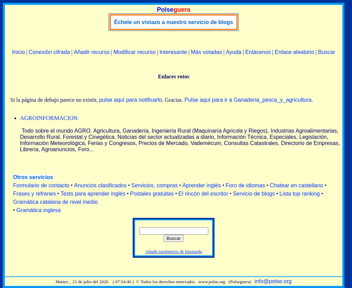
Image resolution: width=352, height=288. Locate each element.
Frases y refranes (34, 194)
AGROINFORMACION (49, 118)
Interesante (173, 52)
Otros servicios (33, 177)
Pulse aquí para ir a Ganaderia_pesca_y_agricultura (247, 100)
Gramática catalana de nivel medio (55, 202)
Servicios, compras (154, 185)
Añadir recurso (92, 52)
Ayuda (233, 52)
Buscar (326, 52)
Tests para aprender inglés (92, 194)
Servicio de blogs (254, 194)
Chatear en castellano (296, 185)
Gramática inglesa (38, 210)
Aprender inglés (202, 185)
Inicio (18, 52)
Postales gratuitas (152, 194)
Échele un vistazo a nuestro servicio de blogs (173, 22)
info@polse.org (273, 281)
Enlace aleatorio (294, 52)
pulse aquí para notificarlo (130, 100)
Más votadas (206, 52)
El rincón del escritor (203, 194)
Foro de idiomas (245, 185)
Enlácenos (258, 52)
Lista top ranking (299, 194)
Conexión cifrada (49, 52)
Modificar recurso (134, 52)
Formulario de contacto (41, 185)
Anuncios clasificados (100, 185)
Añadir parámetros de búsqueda (173, 251)
